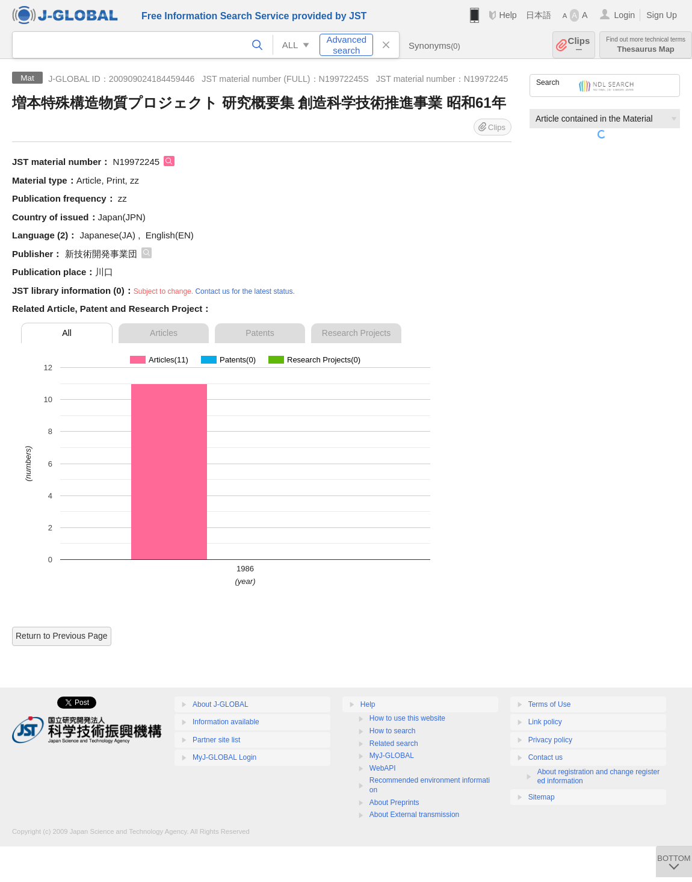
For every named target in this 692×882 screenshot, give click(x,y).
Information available (226, 722)
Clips (579, 45)
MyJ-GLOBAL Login (224, 757)
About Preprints (394, 802)
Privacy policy (550, 740)
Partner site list (216, 740)
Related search (393, 743)
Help (507, 15)
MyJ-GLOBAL (391, 755)
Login (624, 15)
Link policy (545, 722)
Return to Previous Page (62, 636)
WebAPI (382, 768)
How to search (392, 731)
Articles (164, 333)
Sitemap (541, 797)
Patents (260, 333)
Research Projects (356, 333)
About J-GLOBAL (221, 704)
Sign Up (661, 15)
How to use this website (407, 718)
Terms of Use (549, 704)
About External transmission (414, 814)
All (67, 333)
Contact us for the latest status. (244, 291)
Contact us (545, 757)
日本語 (538, 15)
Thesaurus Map (645, 45)
